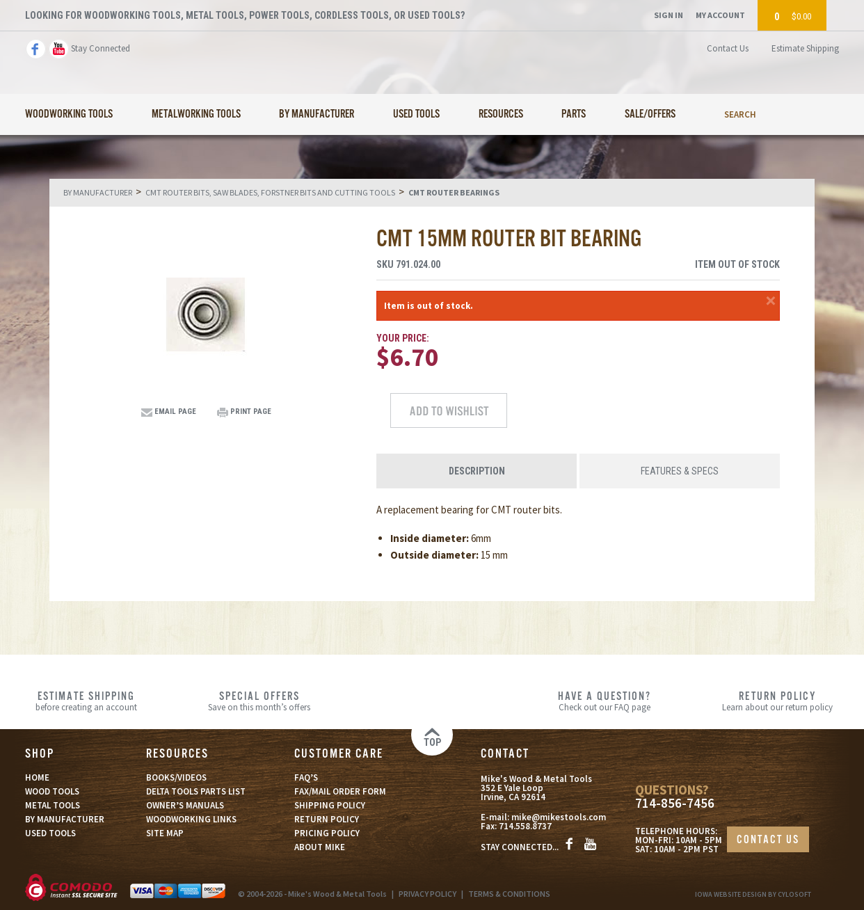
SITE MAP (165, 833)
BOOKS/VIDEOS (176, 777)
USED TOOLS (50, 833)
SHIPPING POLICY (329, 805)
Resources (501, 114)
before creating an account (86, 700)
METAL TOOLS (52, 805)
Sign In (668, 15)
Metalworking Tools (196, 114)
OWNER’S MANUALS (185, 805)
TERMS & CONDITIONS (509, 893)
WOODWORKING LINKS (191, 819)
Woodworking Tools (69, 114)
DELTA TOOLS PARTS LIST (196, 791)
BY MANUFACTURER (64, 819)
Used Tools (416, 114)
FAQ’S (306, 777)
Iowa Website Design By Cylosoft (753, 894)
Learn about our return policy (777, 700)
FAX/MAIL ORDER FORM (340, 791)
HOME (37, 777)
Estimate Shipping (805, 48)
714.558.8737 (525, 826)
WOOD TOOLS (52, 791)
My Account (720, 15)
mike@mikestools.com (558, 817)
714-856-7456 (674, 803)
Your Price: (402, 338)
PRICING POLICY (327, 833)
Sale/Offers (650, 114)
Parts (573, 114)
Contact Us (728, 48)
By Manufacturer (316, 114)
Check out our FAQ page (604, 700)
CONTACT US (768, 840)
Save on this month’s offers (259, 700)
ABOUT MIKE (319, 847)
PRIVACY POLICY (427, 893)
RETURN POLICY (326, 819)
